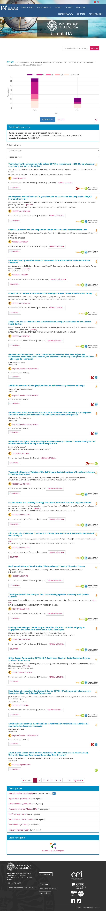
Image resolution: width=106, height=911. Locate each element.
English (98, 2)
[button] (53, 837)
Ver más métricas (65, 183)
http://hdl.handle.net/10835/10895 (25, 424)
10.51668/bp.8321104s (20, 453)
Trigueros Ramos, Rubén (19, 830)
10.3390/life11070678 (20, 576)
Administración (95, 14)
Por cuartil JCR (48, 119)
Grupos (58, 7)
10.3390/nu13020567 (20, 242)
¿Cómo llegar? (45, 874)
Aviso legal (44, 884)
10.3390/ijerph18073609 (21, 336)
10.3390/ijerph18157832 (21, 547)
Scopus (81, 188)
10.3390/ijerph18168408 (21, 639)
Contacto (81, 14)
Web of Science (93, 188)
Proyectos (81, 7)
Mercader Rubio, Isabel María (21, 793)
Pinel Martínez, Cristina (18, 824)
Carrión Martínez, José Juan (20, 803)
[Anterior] (27, 780)
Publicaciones (27, 7)
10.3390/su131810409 (20, 705)
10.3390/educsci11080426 (22, 672)
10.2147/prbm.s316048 (20, 609)
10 (69, 780)
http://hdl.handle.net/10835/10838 (25, 395)
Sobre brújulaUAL (65, 14)
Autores (69, 7)
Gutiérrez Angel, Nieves (18, 814)
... (64, 780)
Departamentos (44, 7)
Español (95, 2)
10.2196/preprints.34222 (21, 765)
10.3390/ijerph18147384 (21, 484)
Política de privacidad (48, 888)
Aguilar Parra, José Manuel (19, 798)
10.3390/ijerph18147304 (21, 515)
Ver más (30, 205)
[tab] (53, 837)
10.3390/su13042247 (20, 275)
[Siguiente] (78, 780)
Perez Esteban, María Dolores (21, 819)
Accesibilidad (45, 893)
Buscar (94, 48)
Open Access (96, 198)
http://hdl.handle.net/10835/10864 (25, 369)
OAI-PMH (86, 221)
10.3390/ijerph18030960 (21, 211)
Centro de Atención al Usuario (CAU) (22, 887)
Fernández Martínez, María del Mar (23, 809)
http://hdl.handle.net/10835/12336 (25, 736)
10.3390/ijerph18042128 (21, 303)
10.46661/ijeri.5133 (19, 178)
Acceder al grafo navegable (53, 850)
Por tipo (61, 119)
